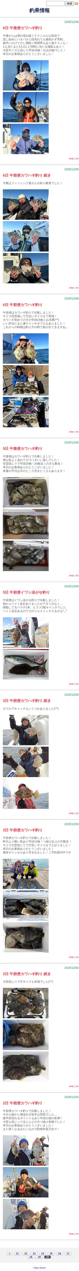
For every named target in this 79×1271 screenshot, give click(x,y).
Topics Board (39, 1268)
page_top (74, 158)
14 (42, 1253)
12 (25, 1253)
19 (39, 1257)
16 (59, 1253)
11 (17, 1253)
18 (31, 1257)
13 (34, 1253)
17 (68, 1253)
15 (51, 1253)
